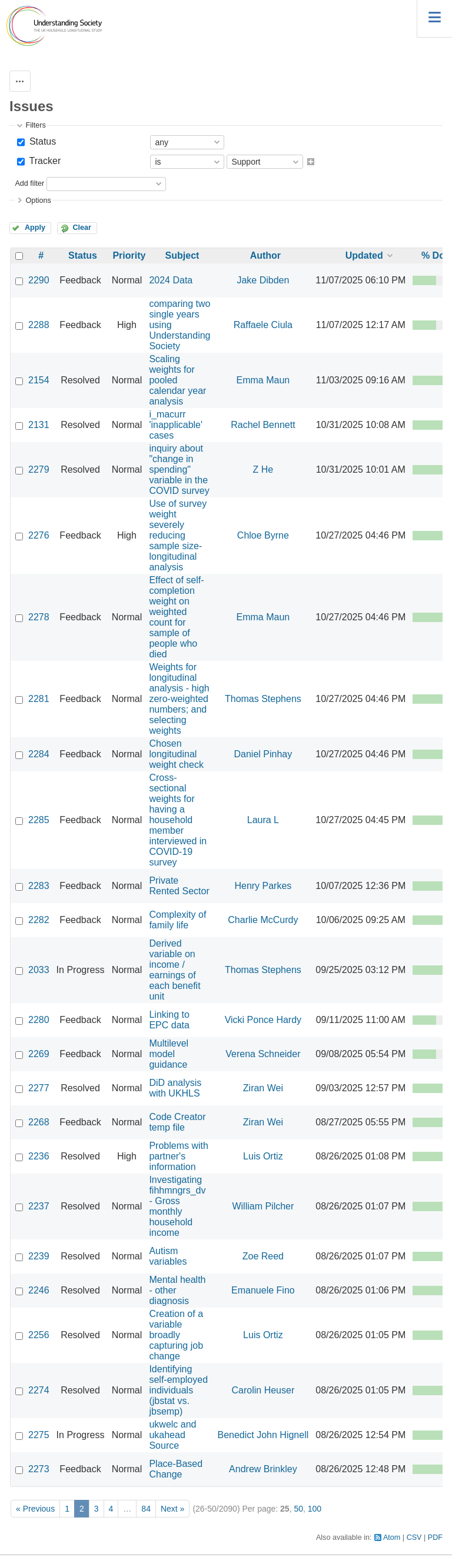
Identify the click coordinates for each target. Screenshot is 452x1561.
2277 (38, 1088)
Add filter (29, 183)
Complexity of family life (177, 920)
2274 (38, 1390)
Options (38, 200)
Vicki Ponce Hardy (263, 1020)
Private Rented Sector (179, 885)
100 (314, 1508)
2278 (38, 617)
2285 (38, 820)
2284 (38, 754)
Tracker (43, 161)
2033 (38, 970)
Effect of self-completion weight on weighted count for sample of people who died (176, 617)
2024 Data (170, 280)
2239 (38, 1256)
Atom (391, 1537)
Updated (364, 255)
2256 (38, 1335)
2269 (38, 1054)
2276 (38, 535)
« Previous (35, 1508)
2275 (38, 1435)
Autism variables (168, 1256)
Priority (128, 255)
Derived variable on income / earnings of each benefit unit (174, 969)
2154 (38, 380)
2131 (38, 425)
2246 (38, 1290)
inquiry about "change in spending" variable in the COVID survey (179, 469)
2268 (38, 1122)
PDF (435, 1537)
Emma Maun (263, 380)
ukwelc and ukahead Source (172, 1434)
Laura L (263, 820)
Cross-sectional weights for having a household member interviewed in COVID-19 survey (178, 820)
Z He (263, 469)
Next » (172, 1508)
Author (265, 255)
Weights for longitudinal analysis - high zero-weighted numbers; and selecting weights (179, 699)
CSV (414, 1537)
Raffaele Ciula (263, 325)
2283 (38, 886)
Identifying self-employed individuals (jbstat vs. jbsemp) (178, 1390)
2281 (38, 699)
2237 (38, 1206)
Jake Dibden (263, 280)
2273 (38, 1469)
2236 (38, 1156)
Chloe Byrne (263, 535)
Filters (35, 125)
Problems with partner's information (178, 1156)
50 (298, 1508)
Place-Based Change (175, 1469)
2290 (38, 280)
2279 (38, 469)
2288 (38, 325)
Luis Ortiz (263, 1156)
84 (146, 1508)
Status (41, 141)
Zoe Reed (263, 1256)
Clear (81, 227)
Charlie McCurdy (263, 920)
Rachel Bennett (263, 425)
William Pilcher (263, 1206)
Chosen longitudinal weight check (176, 754)
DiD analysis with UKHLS (175, 1088)
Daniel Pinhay (263, 754)
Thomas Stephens (263, 699)
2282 (38, 920)
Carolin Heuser (263, 1390)
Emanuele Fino (263, 1290)
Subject (182, 255)
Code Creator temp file (177, 1122)
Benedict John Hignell (263, 1435)
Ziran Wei (263, 1088)
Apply (35, 227)
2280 (38, 1020)
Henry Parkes (262, 886)
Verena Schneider (262, 1054)
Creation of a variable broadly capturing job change (176, 1335)
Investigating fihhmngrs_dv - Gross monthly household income (177, 1206)
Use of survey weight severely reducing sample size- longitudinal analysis (178, 535)
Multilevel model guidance (168, 1053)
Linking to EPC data (169, 1020)
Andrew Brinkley (263, 1469)
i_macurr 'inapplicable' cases (175, 424)
